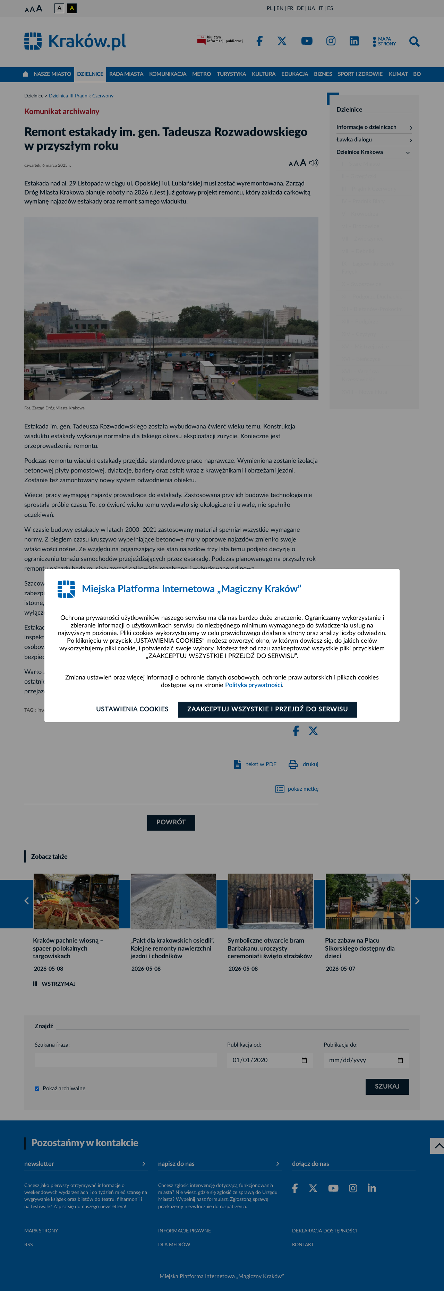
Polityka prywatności (253, 685)
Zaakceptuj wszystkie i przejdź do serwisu (267, 710)
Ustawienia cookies (132, 710)
